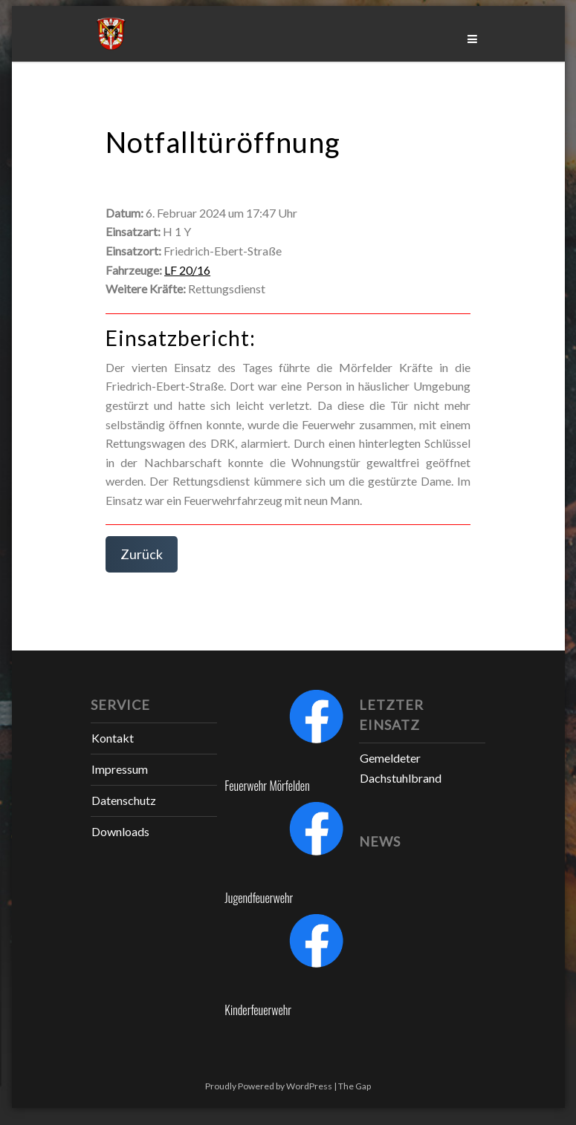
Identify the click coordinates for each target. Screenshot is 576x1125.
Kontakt (112, 738)
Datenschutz (123, 800)
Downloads (120, 831)
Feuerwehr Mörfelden (266, 786)
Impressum (119, 769)
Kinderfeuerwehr (257, 1010)
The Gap (354, 1086)
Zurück (141, 554)
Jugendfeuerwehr (258, 898)
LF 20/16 (187, 270)
